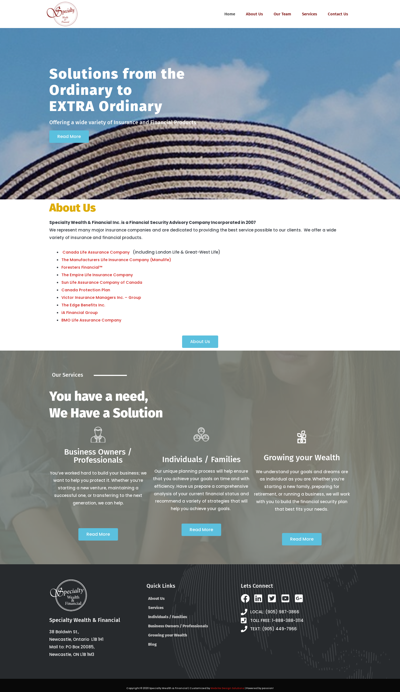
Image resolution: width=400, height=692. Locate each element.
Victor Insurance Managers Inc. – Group (103, 297)
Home (229, 14)
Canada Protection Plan (86, 289)
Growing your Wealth (167, 634)
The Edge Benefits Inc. (84, 304)
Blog (152, 643)
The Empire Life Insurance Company (99, 274)
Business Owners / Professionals (178, 625)
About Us (254, 14)
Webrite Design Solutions (228, 687)
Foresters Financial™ (83, 267)
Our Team (282, 14)
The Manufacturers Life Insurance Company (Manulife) (119, 259)
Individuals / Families (167, 616)
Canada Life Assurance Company (98, 252)
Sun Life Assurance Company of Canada (104, 282)
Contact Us (338, 14)
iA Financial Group (80, 312)
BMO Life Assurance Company (92, 319)
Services (309, 14)
